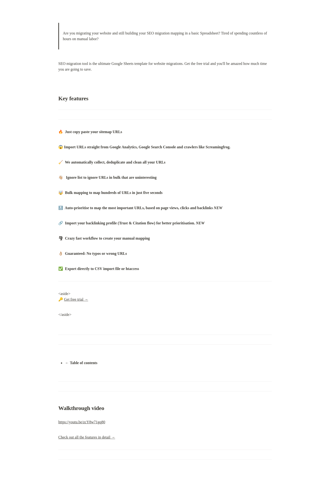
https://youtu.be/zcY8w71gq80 (81, 422)
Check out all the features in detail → (86, 437)
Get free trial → (76, 299)
